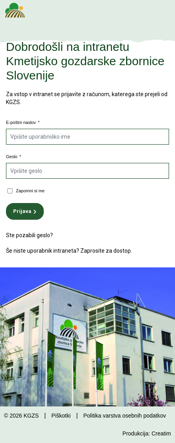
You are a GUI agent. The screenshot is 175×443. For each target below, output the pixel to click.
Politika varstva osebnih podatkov (124, 415)
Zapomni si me (30, 190)
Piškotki (60, 415)
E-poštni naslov (23, 122)
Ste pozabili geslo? (29, 235)
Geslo (13, 156)
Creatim (161, 433)
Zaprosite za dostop (105, 251)
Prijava (22, 211)
